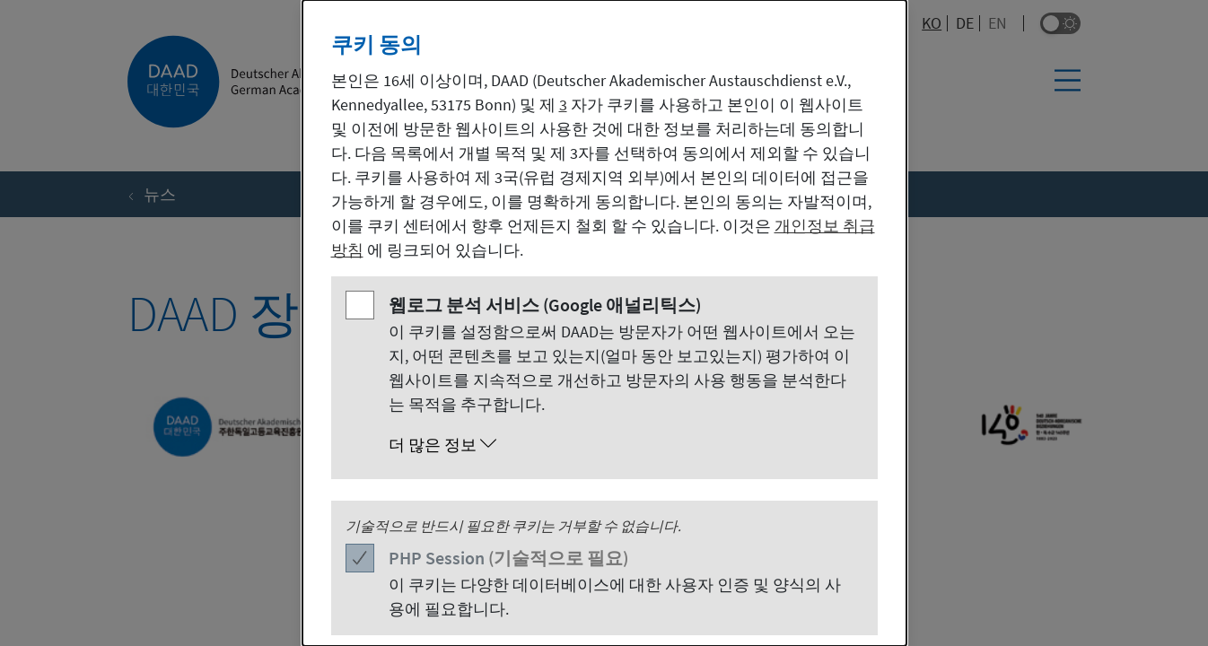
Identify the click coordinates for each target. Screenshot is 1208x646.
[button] (622, 445)
